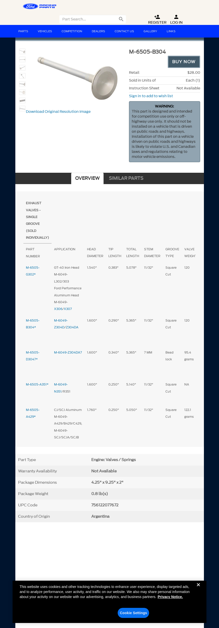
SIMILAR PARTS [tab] (126, 178)
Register (157, 19)
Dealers (98, 31)
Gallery (150, 31)
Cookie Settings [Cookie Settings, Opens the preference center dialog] (133, 615)
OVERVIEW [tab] (87, 178)
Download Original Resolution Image (58, 111)
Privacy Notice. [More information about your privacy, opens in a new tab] (170, 599)
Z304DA (72, 327)
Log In (176, 19)
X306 (58, 309)
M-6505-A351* (37, 384)
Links (171, 31)
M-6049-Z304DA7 (68, 352)
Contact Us (124, 31)
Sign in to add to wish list (151, 96)
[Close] (198, 591)
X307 (68, 309)
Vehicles (45, 31)
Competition (72, 31)
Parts (23, 31)
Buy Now (184, 62)
